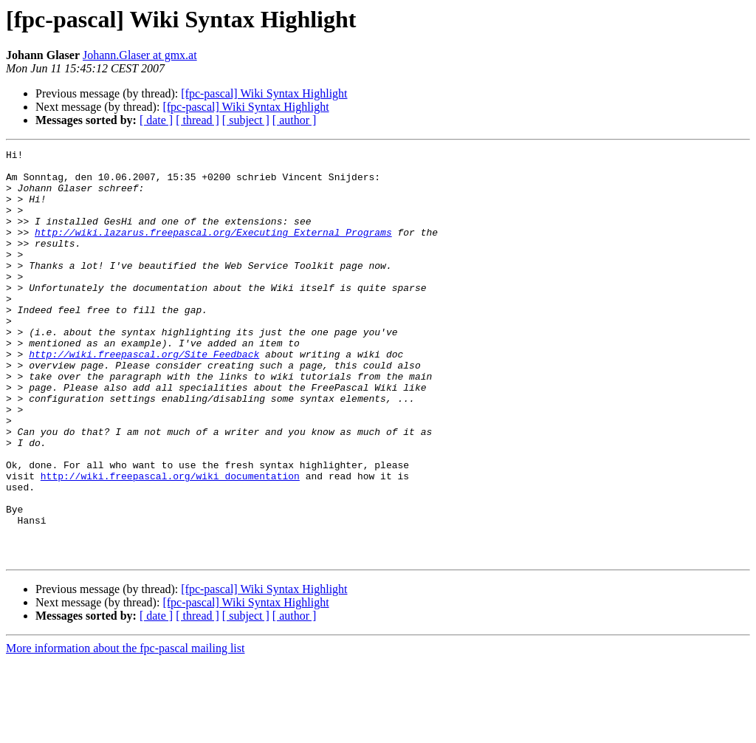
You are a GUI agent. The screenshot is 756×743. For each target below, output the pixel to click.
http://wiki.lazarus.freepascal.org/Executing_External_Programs (213, 249)
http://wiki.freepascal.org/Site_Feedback (144, 396)
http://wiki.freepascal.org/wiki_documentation (170, 542)
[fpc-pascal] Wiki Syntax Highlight (264, 93)
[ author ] (294, 120)
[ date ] (156, 120)
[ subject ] (245, 120)
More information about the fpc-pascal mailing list (125, 730)
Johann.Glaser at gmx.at (140, 55)
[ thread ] (197, 120)
